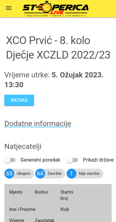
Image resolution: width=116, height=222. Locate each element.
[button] (8, 8)
